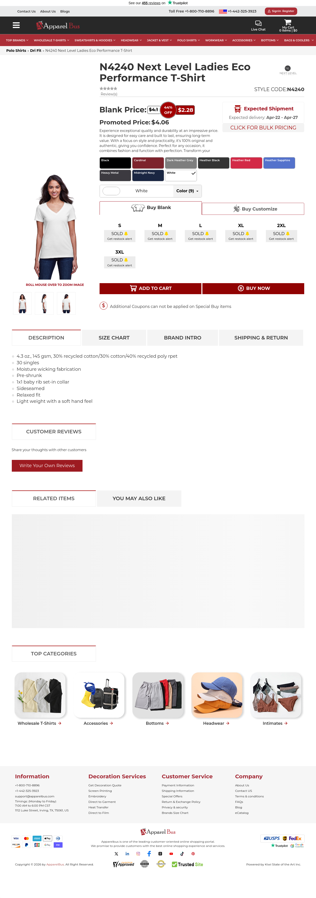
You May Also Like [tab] (139, 498)
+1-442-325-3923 (238, 11)
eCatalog (242, 813)
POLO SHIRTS (187, 40)
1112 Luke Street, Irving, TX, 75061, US (42, 810)
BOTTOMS (268, 40)
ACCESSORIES (242, 40)
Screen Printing (100, 791)
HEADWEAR (129, 40)
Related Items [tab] (53, 498)
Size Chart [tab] (114, 338)
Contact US (243, 791)
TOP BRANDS (15, 40)
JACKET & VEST (158, 40)
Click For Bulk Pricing (263, 128)
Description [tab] (46, 338)
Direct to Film (99, 813)
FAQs (239, 802)
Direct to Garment (102, 802)
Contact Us (26, 11)
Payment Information (178, 785)
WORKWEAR (214, 40)
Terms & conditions (249, 796)
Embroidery (97, 796)
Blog (238, 807)
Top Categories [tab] (54, 654)
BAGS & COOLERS (296, 40)
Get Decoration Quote (105, 785)
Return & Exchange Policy (181, 802)
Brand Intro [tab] (182, 338)
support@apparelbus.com (34, 796)
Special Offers (172, 796)
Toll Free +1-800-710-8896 (191, 11)
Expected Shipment (263, 109)
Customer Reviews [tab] (54, 432)
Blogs (65, 11)
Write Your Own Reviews (47, 465)
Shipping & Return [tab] (261, 338)
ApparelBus (55, 864)
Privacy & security (175, 807)
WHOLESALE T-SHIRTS (50, 40)
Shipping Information (178, 791)
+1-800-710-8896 (27, 785)
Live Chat (258, 26)
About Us (48, 11)
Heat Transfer (99, 807)
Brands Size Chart (175, 813)
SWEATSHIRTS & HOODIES (93, 40)
